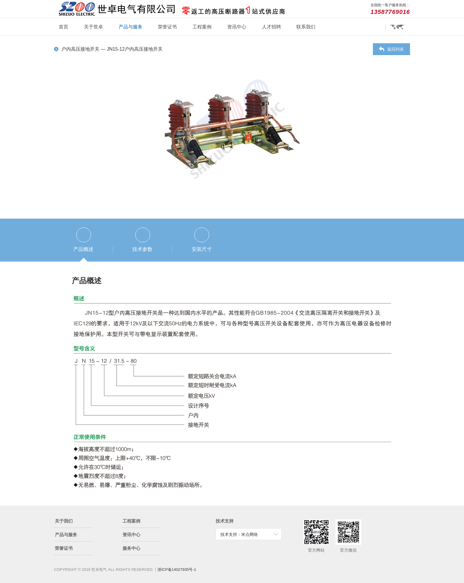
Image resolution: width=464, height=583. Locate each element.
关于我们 (72, 520)
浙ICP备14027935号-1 (177, 569)
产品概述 (83, 249)
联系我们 (305, 26)
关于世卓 (93, 26)
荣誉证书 (167, 26)
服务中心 (140, 548)
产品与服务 (130, 26)
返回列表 (395, 49)
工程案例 (202, 26)
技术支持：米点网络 (239, 534)
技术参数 (142, 249)
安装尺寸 (202, 249)
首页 (63, 26)
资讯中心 (236, 26)
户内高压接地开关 (81, 49)
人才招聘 (271, 26)
